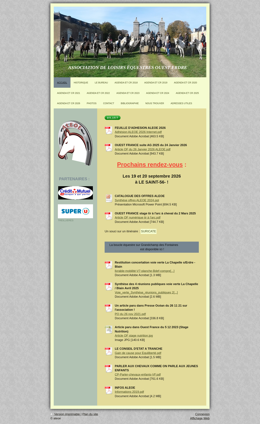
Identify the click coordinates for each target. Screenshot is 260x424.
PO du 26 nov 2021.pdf (130, 314)
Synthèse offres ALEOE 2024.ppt (137, 200)
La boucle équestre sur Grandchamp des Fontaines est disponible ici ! (151, 247)
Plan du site (90, 414)
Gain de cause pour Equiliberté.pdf (138, 353)
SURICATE (148, 231)
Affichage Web (200, 418)
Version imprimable (65, 414)
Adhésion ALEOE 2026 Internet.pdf (138, 132)
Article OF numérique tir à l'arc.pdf (137, 217)
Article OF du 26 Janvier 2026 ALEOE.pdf (142, 149)
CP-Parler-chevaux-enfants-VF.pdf (138, 374)
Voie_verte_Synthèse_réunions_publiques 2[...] (146, 292)
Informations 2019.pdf (129, 391)
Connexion (202, 414)
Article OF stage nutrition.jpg (134, 335)
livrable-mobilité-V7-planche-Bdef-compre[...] (144, 271)
